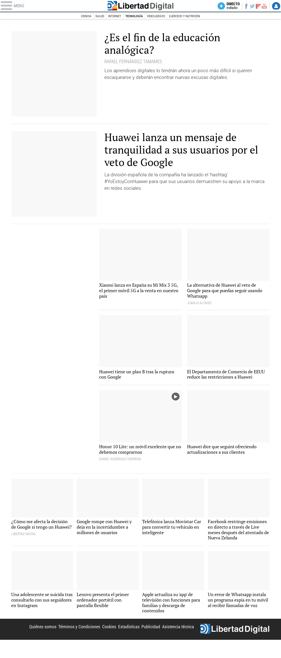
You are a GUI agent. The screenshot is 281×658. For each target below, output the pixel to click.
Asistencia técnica (177, 644)
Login (276, 6)
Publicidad (148, 644)
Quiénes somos (33, 644)
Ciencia (81, 16)
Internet (112, 16)
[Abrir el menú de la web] (51, 6)
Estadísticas (125, 644)
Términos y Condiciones (71, 644)
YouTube (263, 6)
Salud (96, 16)
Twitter (250, 6)
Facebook (244, 6)
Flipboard (257, 6)
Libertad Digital (140, 6)
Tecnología (133, 16)
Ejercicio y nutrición (188, 16)
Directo (230, 6)
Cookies (104, 644)
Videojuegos (157, 16)
